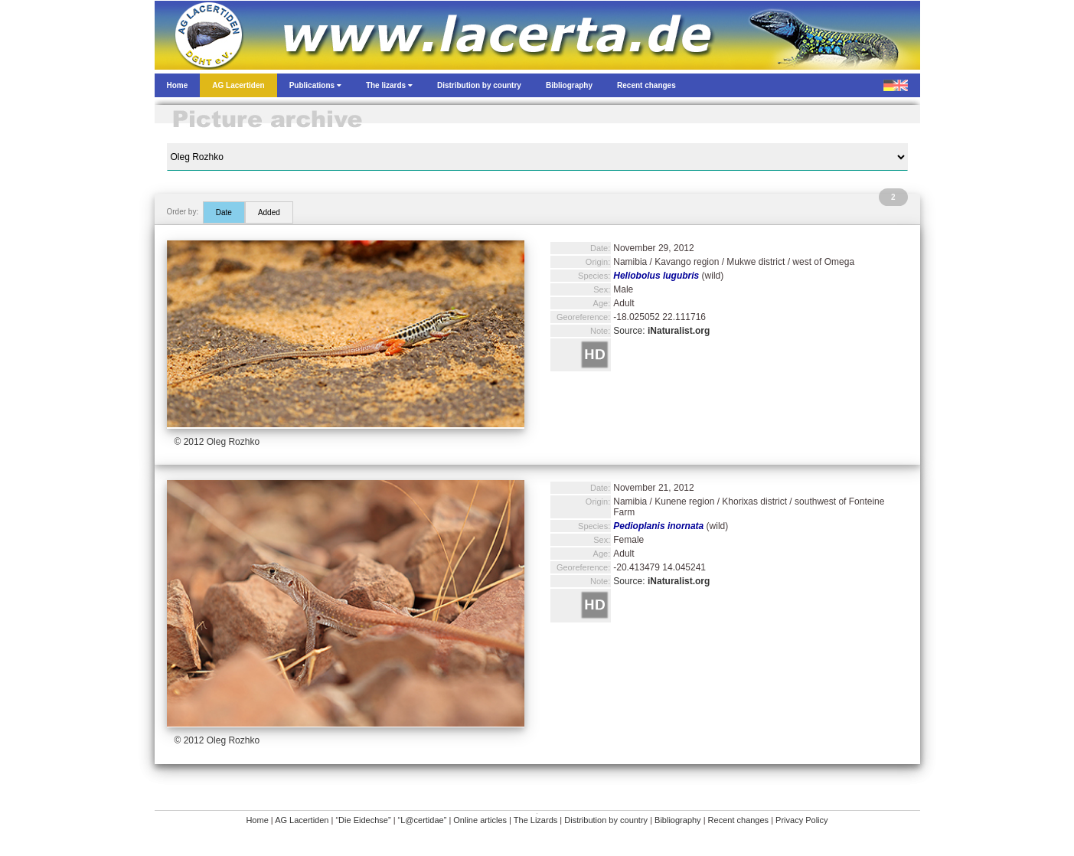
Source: (661, 330)
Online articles (480, 820)
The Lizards (535, 820)
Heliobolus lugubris (656, 275)
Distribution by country (606, 820)
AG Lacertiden (301, 820)
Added (269, 212)
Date (224, 212)
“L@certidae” (422, 820)
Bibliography (678, 820)
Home (257, 820)
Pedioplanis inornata (658, 526)
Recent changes (738, 820)
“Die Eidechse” (362, 820)
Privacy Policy (801, 820)
